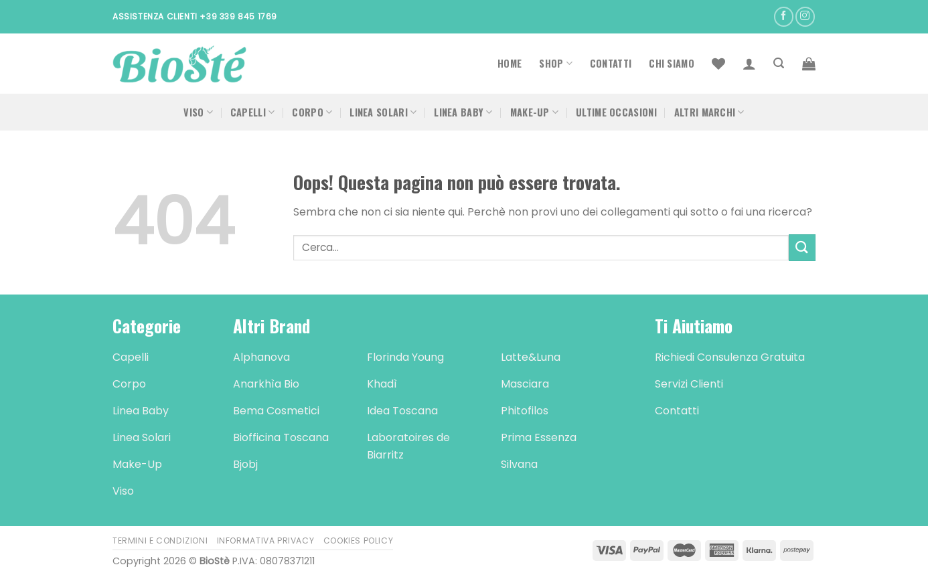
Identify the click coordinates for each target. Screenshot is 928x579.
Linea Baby (463, 112)
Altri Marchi (709, 112)
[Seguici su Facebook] (783, 16)
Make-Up (534, 112)
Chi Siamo (671, 63)
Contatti (610, 63)
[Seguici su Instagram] (805, 16)
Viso (198, 112)
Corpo (312, 112)
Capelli (252, 112)
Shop (555, 63)
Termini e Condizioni (160, 540)
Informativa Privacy (266, 540)
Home (509, 63)
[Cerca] (778, 63)
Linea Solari (383, 112)
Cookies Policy (358, 540)
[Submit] (802, 247)
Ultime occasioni (616, 112)
